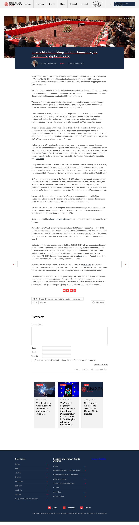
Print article (100, 303)
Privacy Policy (58, 500)
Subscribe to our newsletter (121, 4)
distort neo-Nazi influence (59, 219)
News (62, 4)
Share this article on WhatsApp (75, 290)
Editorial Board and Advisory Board (66, 474)
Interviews (40, 4)
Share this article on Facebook (67, 290)
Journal (85, 4)
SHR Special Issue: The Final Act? (98, 4)
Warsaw (43, 303)
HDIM (35, 299)
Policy (17, 472)
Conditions (57, 496)
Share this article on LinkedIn (71, 290)
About (55, 470)
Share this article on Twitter (64, 290)
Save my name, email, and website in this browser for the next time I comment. (65, 364)
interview (87, 265)
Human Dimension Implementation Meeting (54, 299)
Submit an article (59, 483)
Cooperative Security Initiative (26, 502)
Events (18, 481)
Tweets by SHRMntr (98, 462)
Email (34, 355)
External (73, 4)
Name (34, 351)
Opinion (52, 4)
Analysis (27, 4)
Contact (56, 491)
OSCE (35, 303)
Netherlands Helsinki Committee (65, 478)
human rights (77, 299)
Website (34, 359)
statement (40, 159)
